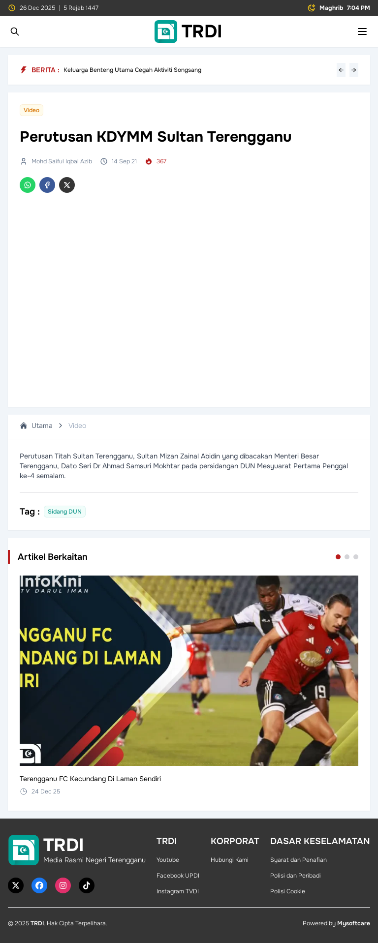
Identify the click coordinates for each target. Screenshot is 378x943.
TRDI (37, 923)
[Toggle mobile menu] (362, 31)
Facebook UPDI (178, 876)
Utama (36, 425)
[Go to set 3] (355, 556)
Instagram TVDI (178, 891)
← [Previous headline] (341, 69)
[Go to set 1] (338, 556)
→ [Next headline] (353, 69)
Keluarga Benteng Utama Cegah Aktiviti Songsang (132, 70)
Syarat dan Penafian (298, 860)
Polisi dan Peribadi (295, 876)
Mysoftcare (353, 923)
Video (77, 425)
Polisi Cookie (287, 891)
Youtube (168, 860)
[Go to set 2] (347, 556)
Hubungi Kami (230, 860)
